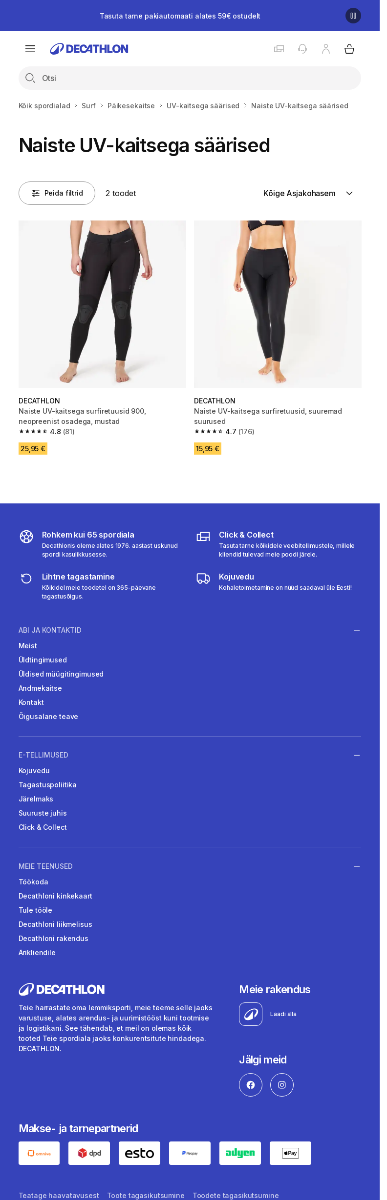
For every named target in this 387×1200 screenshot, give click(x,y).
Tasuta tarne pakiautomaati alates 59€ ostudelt (180, 16)
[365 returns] (101, 586)
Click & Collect (43, 827)
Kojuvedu (34, 770)
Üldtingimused (43, 660)
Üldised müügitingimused (61, 674)
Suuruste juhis (43, 813)
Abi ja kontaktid (50, 630)
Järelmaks (36, 799)
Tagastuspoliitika (48, 784)
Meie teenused (46, 866)
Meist (28, 645)
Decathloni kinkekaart (55, 896)
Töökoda (33, 882)
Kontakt (31, 702)
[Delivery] (273, 586)
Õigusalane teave (49, 716)
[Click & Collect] (278, 544)
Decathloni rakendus (53, 938)
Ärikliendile (37, 952)
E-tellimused (43, 755)
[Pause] (353, 15)
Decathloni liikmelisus (55, 924)
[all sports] (101, 544)
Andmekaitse (40, 688)
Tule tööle (36, 910)
